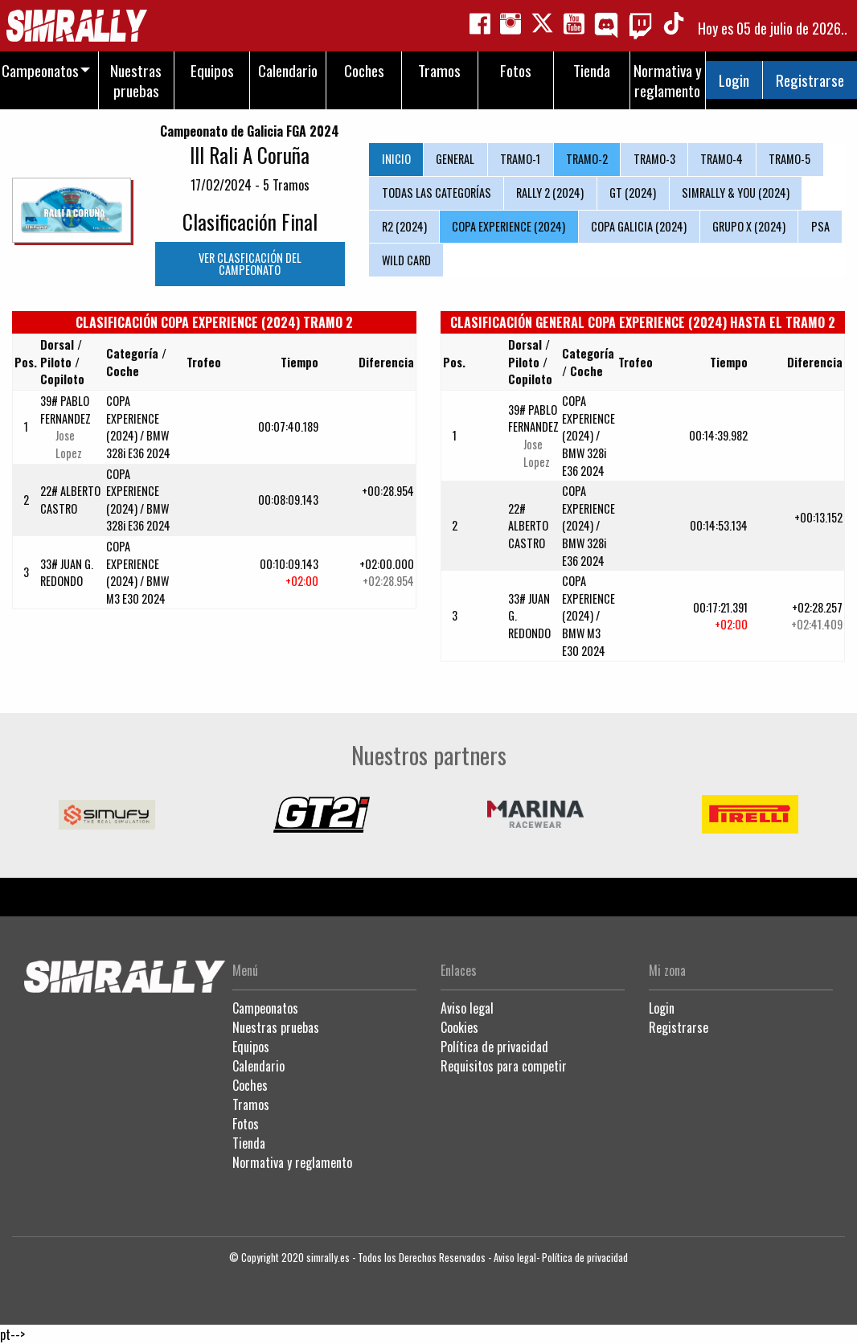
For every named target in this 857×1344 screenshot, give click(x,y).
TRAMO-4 (721, 158)
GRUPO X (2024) (748, 226)
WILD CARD (406, 260)
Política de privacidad (494, 1046)
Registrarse (810, 80)
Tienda (248, 1143)
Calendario (258, 1066)
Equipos (250, 1046)
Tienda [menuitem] (591, 70)
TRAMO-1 (520, 158)
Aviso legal (467, 1008)
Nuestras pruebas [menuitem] (136, 80)
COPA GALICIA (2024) (639, 226)
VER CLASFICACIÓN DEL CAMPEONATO (250, 263)
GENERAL (455, 158)
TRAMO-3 (654, 158)
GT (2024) (632, 192)
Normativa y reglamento (292, 1162)
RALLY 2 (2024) (550, 192)
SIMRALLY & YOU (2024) (735, 192)
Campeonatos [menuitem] (40, 70)
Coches (250, 1085)
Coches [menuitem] (364, 70)
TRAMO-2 (587, 158)
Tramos (250, 1104)
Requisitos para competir (504, 1066)
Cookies (459, 1027)
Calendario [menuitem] (288, 70)
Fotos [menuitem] (515, 70)
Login (734, 80)
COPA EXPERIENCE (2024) (508, 226)
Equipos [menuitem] (212, 70)
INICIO (396, 158)
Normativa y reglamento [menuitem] (668, 80)
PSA (820, 226)
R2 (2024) (404, 226)
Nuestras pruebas (275, 1027)
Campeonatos (265, 1008)
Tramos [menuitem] (439, 70)
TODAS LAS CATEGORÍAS (436, 192)
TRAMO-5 (789, 158)
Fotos (245, 1123)
